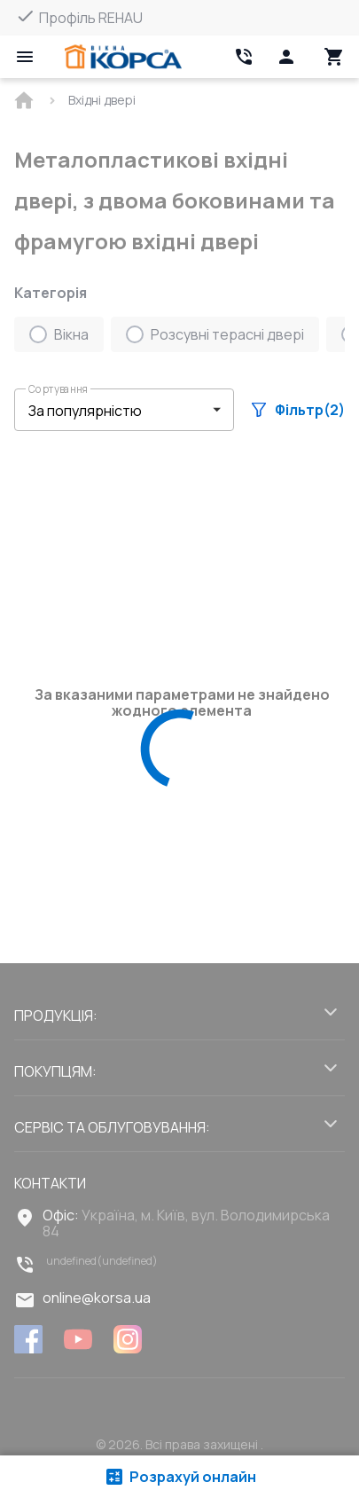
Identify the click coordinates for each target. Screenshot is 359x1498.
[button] (124, 409)
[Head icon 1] (286, 56)
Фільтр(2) (298, 410)
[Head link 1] (123, 57)
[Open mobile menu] (24, 56)
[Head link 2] (243, 56)
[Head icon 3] (334, 56)
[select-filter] (111, 410)
